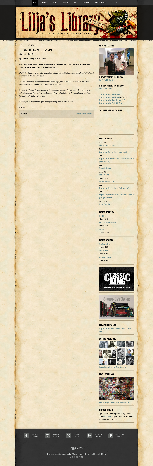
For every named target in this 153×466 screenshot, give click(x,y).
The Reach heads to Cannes (35, 50)
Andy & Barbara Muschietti (107, 222)
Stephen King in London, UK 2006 (109, 94)
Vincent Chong (78, 457)
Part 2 (106, 80)
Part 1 (101, 80)
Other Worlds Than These (107, 181)
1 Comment (24, 114)
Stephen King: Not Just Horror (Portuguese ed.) (114, 188)
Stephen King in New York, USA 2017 (110, 103)
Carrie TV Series (104, 175)
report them (107, 416)
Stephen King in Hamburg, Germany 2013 (112, 100)
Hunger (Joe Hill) (104, 204)
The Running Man (104, 244)
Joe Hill (101, 229)
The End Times (103, 250)
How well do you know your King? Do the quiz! (113, 367)
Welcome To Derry (105, 257)
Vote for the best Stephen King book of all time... (114, 402)
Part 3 (111, 80)
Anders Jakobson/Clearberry (70, 454)
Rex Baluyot (102, 216)
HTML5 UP (102, 454)
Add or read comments (84, 114)
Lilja (73, 448)
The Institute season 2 (106, 168)
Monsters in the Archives (107, 145)
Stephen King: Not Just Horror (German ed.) (113, 152)
